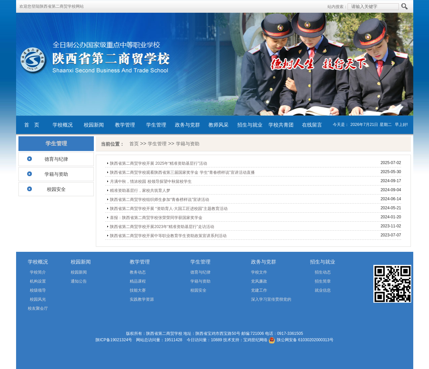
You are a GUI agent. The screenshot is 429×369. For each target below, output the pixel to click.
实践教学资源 (142, 299)
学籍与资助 (56, 174)
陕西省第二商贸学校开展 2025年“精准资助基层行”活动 (158, 163)
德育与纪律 (56, 159)
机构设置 (38, 281)
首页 (134, 143)
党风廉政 (259, 281)
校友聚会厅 (38, 308)
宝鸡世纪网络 (255, 340)
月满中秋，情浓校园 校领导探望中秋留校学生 (150, 181)
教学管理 (125, 125)
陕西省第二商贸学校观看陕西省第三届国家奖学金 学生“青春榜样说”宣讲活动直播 (182, 172)
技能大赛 (138, 290)
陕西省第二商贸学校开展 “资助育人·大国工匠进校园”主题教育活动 (169, 208)
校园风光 (38, 299)
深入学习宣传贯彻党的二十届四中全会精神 (261, 300)
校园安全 (56, 189)
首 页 (31, 125)
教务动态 (138, 272)
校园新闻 (94, 125)
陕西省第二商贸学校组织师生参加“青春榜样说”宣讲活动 (159, 199)
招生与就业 (249, 125)
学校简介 (38, 272)
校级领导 (38, 290)
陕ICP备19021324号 (114, 340)
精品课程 (138, 281)
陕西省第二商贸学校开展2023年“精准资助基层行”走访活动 (162, 226)
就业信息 (323, 290)
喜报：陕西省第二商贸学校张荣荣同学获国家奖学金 (156, 217)
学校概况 (63, 125)
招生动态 (323, 272)
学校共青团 (281, 125)
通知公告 (79, 281)
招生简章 (323, 281)
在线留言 (312, 125)
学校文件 (259, 272)
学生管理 (156, 125)
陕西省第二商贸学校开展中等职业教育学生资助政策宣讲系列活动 (168, 235)
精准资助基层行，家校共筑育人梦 (140, 190)
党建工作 (259, 290)
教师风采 (218, 125)
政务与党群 (187, 125)
